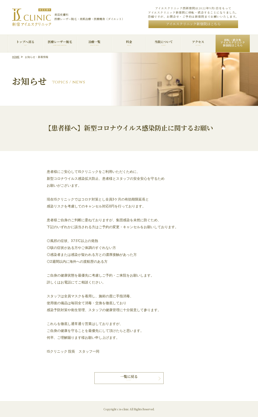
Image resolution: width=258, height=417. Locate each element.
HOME (15, 57)
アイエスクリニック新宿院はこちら (193, 24)
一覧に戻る (129, 376)
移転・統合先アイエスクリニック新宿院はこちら (232, 43)
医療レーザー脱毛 (60, 43)
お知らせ (29, 82)
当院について (164, 43)
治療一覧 (94, 43)
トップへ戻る (25, 43)
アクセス (198, 43)
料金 (129, 43)
